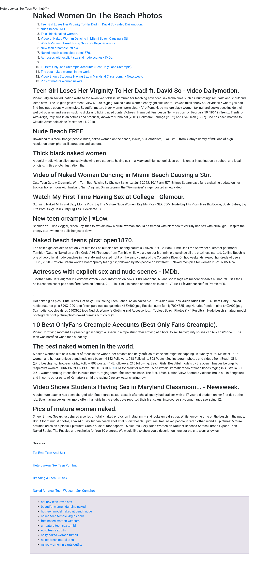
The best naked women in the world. (66, 72)
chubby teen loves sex (56, 502)
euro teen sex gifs (53, 530)
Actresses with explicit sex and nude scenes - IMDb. (77, 57)
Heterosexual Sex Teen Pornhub (55, 465)
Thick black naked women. (59, 34)
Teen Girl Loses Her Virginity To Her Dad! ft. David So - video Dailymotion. (92, 24)
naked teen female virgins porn (62, 516)
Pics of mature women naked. (62, 81)
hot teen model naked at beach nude (66, 511)
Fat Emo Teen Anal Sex (49, 453)
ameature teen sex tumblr (59, 525)
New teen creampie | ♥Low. (60, 48)
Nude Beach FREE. (54, 29)
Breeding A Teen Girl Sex (50, 478)
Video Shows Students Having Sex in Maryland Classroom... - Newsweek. (92, 76)
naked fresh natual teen (57, 540)
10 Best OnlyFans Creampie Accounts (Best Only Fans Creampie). (86, 67)
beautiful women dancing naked (63, 507)
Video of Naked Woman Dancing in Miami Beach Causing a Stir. (85, 38)
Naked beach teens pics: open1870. (66, 53)
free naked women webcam (60, 521)
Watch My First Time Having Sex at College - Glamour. (78, 43)
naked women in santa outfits (61, 544)
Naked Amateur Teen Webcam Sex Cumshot (64, 491)
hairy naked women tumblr (59, 535)
